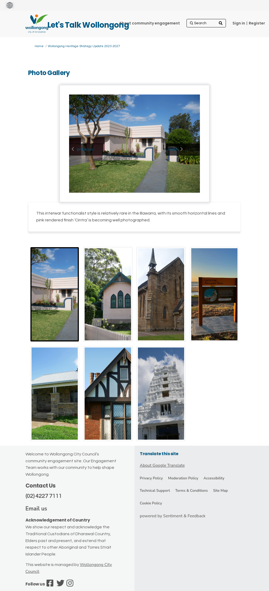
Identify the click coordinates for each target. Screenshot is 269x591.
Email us (36, 508)
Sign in (238, 23)
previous (85, 149)
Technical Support (155, 490)
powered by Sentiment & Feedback (172, 516)
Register (257, 23)
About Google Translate (162, 465)
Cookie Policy (151, 503)
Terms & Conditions (191, 490)
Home (39, 46)
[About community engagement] (149, 23)
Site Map (220, 490)
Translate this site (159, 454)
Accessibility (214, 478)
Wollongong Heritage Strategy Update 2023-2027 (84, 46)
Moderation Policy (183, 478)
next (172, 149)
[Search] (206, 23)
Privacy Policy (151, 478)
